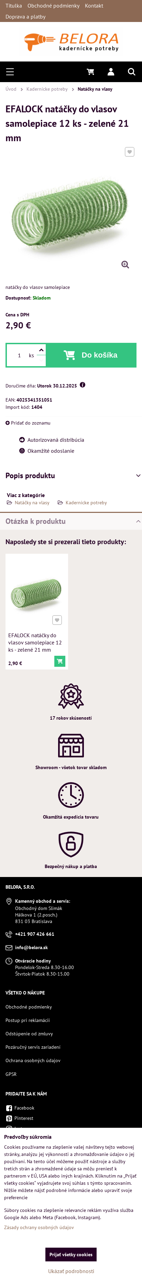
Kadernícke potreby (86, 502)
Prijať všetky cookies (71, 1254)
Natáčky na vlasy (32, 502)
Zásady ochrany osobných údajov (39, 1227)
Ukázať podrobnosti (71, 1271)
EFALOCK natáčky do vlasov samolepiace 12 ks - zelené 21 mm (35, 641)
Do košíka (100, 355)
